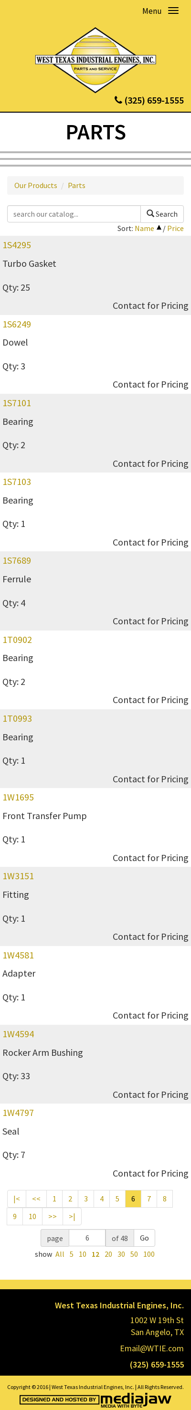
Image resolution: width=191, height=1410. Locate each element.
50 (134, 1254)
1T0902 (17, 639)
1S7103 (16, 481)
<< (36, 1198)
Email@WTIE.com (152, 1348)
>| (72, 1216)
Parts (76, 185)
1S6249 (16, 324)
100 (149, 1254)
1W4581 (18, 955)
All (59, 1254)
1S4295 (16, 245)
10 (32, 1216)
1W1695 (18, 797)
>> (52, 1216)
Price (175, 228)
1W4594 (18, 1034)
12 (95, 1254)
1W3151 (18, 876)
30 (121, 1254)
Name (144, 228)
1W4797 (18, 1112)
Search (162, 214)
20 (108, 1254)
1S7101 (16, 403)
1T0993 (17, 718)
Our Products (35, 185)
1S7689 (16, 560)
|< (16, 1198)
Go (144, 1237)
